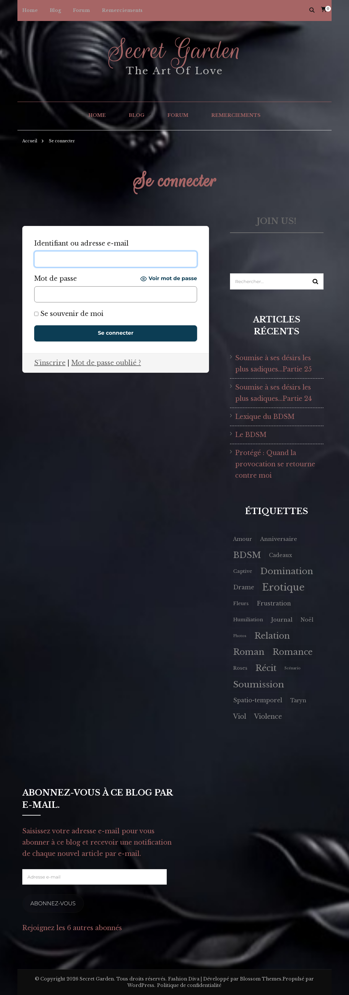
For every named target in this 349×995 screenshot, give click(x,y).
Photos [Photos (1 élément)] (239, 636)
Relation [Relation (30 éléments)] (272, 636)
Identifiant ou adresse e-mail (81, 243)
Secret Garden (174, 50)
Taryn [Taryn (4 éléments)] (298, 700)
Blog (55, 10)
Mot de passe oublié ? (106, 363)
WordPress (140, 985)
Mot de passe (55, 278)
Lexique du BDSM (265, 417)
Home (30, 10)
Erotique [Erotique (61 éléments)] (283, 587)
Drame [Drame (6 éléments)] (243, 587)
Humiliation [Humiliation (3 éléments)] (248, 620)
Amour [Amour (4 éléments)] (242, 539)
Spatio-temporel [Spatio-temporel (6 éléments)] (257, 700)
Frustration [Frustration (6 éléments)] (274, 603)
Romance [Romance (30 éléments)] (293, 652)
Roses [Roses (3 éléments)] (240, 668)
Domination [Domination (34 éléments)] (286, 571)
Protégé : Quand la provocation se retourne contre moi (275, 464)
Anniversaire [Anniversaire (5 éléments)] (278, 539)
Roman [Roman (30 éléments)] (248, 652)
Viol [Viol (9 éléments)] (239, 716)
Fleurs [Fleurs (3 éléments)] (241, 603)
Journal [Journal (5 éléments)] (282, 619)
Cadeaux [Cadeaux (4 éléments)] (280, 555)
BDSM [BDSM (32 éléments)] (247, 555)
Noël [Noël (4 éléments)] (307, 620)
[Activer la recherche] (311, 10)
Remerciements (122, 10)
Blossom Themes (260, 978)
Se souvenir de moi (69, 314)
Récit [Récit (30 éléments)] (265, 668)
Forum (81, 10)
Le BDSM (251, 435)
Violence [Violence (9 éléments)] (268, 716)
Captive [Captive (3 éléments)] (242, 571)
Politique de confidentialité (189, 985)
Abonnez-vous (52, 903)
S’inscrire (49, 363)
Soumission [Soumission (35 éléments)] (258, 684)
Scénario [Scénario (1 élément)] (292, 668)
